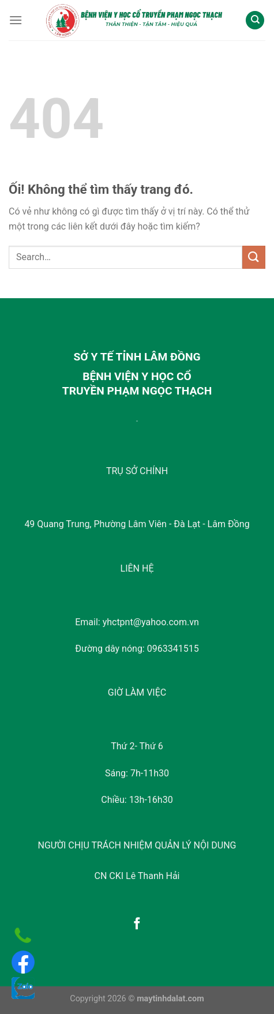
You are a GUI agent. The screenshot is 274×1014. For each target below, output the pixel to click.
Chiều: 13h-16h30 (136, 799)
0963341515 (173, 648)
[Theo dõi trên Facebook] (137, 924)
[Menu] (15, 20)
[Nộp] (253, 257)
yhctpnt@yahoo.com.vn (151, 622)
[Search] (255, 20)
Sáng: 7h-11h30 (137, 773)
